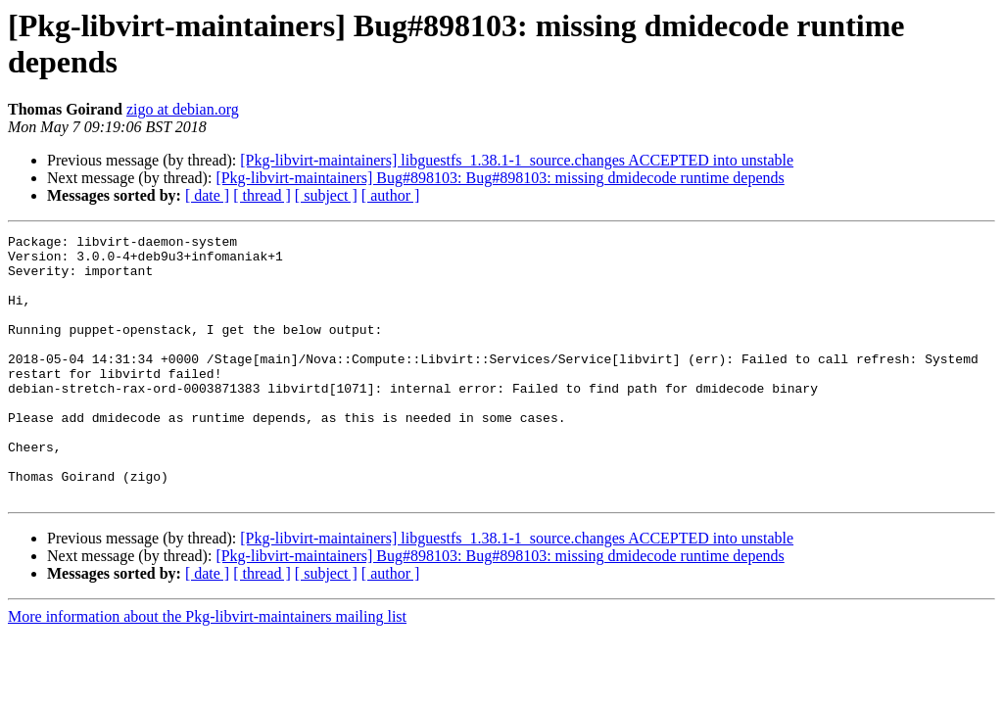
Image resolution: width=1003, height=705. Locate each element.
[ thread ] (262, 195)
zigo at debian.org (182, 109)
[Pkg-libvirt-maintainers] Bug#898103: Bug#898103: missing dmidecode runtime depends (499, 177)
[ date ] (207, 195)
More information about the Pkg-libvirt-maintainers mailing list (207, 669)
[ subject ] (326, 195)
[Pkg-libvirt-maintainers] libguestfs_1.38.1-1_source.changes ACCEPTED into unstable (516, 160)
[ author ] (390, 195)
